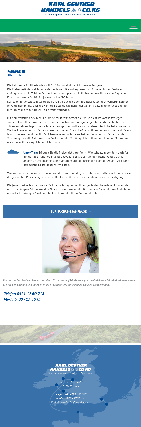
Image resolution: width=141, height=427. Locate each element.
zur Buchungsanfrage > (71, 211)
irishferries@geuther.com (75, 402)
